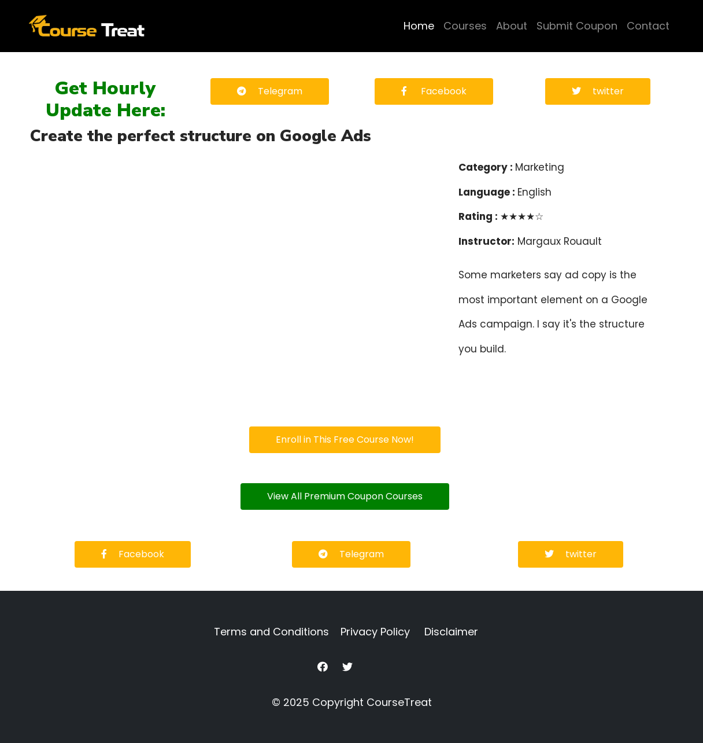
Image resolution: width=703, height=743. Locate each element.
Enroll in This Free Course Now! (345, 439)
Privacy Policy (375, 631)
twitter (598, 91)
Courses (465, 26)
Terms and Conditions (271, 631)
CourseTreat (399, 702)
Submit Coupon (576, 26)
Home (419, 26)
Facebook (434, 91)
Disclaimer (451, 631)
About (511, 26)
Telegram (269, 91)
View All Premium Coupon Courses (345, 496)
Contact (648, 26)
